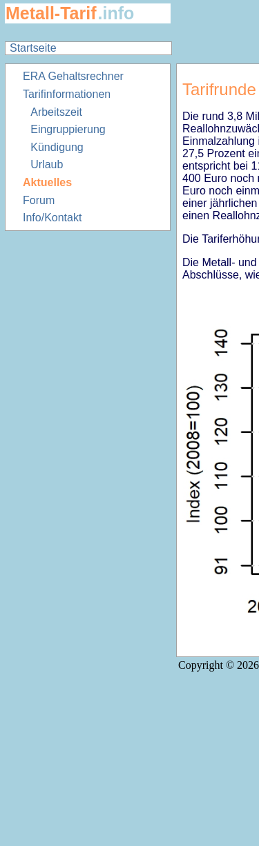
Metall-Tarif (51, 13)
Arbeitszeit (56, 112)
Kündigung (57, 147)
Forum (39, 200)
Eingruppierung (68, 129)
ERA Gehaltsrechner (73, 76)
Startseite (33, 48)
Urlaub (46, 164)
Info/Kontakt (52, 217)
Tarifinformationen (67, 94)
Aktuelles (47, 182)
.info (116, 13)
